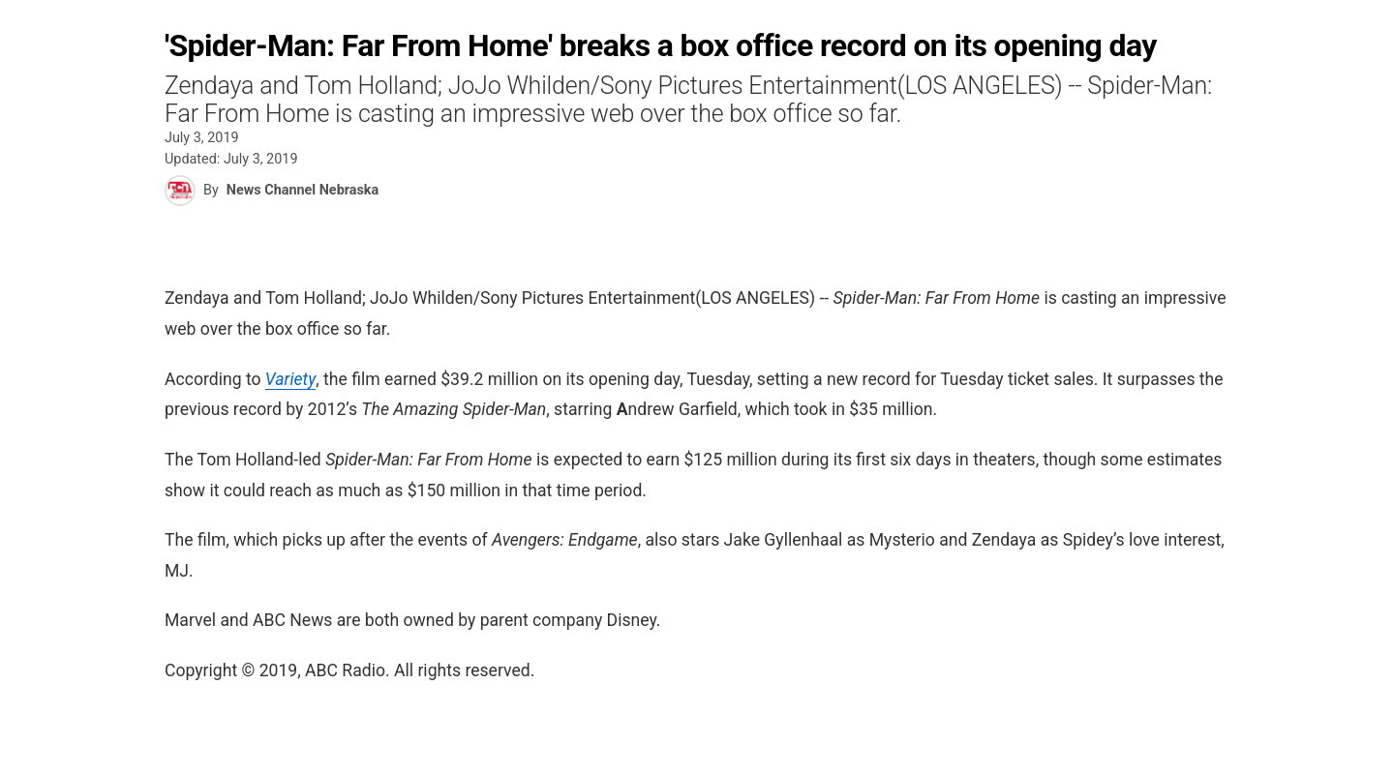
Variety (290, 379)
